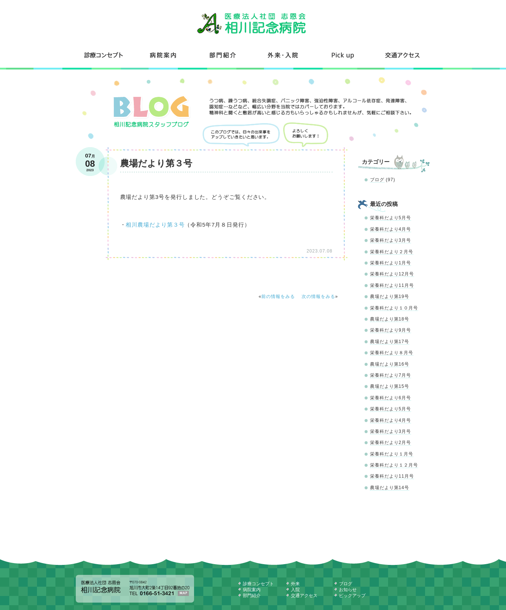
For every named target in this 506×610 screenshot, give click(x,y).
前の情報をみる (278, 296)
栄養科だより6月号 (390, 397)
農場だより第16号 (389, 364)
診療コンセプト (104, 55)
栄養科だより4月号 (390, 229)
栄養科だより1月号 (390, 262)
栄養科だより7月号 (390, 375)
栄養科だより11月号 (392, 285)
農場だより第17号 (389, 341)
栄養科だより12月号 (392, 274)
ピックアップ (352, 595)
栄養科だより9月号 (390, 330)
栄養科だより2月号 (390, 442)
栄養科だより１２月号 (394, 465)
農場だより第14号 (389, 487)
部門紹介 (223, 55)
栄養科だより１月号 (391, 454)
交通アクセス (402, 55)
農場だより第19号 (389, 296)
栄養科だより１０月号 (394, 308)
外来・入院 (283, 55)
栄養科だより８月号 (391, 352)
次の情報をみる (318, 296)
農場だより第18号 (389, 319)
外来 (295, 583)
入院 (295, 589)
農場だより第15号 (389, 386)
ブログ (377, 179)
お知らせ (348, 589)
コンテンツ (343, 55)
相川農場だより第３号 (155, 224)
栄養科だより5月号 (390, 217)
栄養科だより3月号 (390, 240)
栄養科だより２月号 (391, 251)
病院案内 (163, 55)
